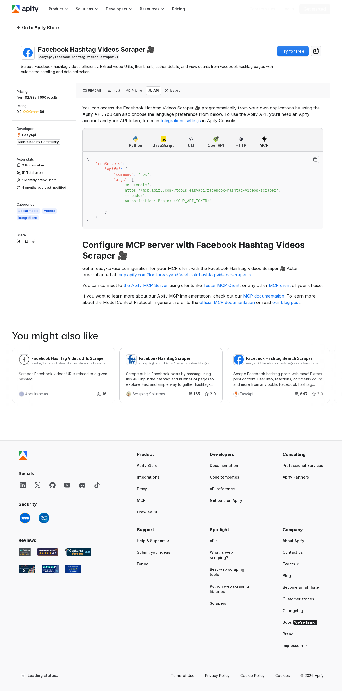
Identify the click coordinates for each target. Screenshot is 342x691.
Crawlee (147, 450)
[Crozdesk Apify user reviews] (73, 506)
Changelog (293, 548)
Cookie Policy (252, 613)
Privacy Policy (217, 613)
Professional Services (303, 403)
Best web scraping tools (227, 510)
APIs (214, 478)
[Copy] (79, 57)
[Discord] (82, 423)
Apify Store (147, 403)
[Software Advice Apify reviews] (47, 489)
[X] (37, 423)
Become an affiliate (301, 525)
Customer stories (298, 536)
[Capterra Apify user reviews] (78, 489)
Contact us (293, 490)
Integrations (148, 415)
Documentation (224, 403)
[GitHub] (52, 423)
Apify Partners (296, 415)
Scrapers (218, 541)
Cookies (282, 613)
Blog (287, 513)
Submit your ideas (153, 490)
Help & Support (153, 478)
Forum (142, 501)
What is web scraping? (221, 493)
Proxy (142, 426)
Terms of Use (182, 613)
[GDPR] (25, 455)
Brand (288, 571)
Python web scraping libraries (229, 526)
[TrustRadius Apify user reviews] (50, 506)
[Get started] (314, 9)
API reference (222, 426)
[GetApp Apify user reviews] (25, 489)
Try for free (292, 51)
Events (291, 501)
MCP (141, 438)
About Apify (293, 478)
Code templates (224, 415)
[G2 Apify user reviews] (27, 506)
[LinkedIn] (23, 423)
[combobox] (316, 51)
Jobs (300, 560)
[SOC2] (44, 455)
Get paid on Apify (226, 438)
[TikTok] (97, 423)
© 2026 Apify (312, 613)
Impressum (295, 583)
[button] (157, 392)
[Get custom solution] (262, 9)
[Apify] (25, 9)
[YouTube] (67, 423)
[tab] (92, 90)
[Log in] (288, 9)
